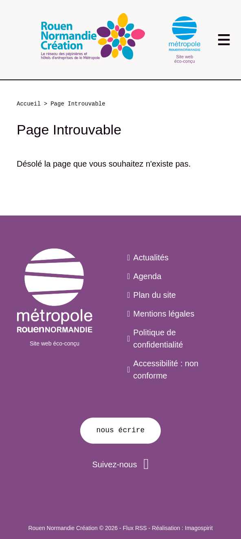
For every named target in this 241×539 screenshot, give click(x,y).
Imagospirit (199, 528)
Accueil (29, 104)
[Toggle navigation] (223, 39)
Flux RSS (135, 528)
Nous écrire (120, 430)
